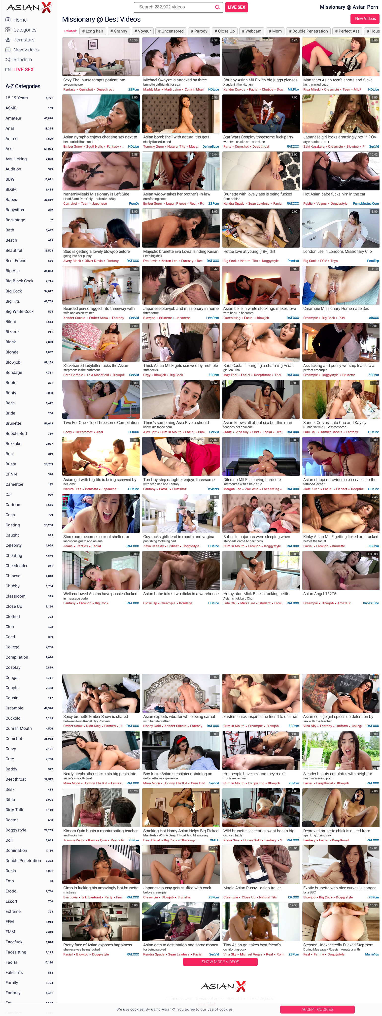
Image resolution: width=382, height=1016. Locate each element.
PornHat (293, 261)
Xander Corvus (234, 89)
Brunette (13, 423)
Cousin (11, 698)
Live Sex (23, 69)
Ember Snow (73, 146)
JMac (228, 432)
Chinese (12, 575)
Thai (277, 375)
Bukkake (13, 443)
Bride (10, 413)
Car (8, 494)
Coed (10, 637)
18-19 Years (16, 97)
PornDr (134, 203)
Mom (276, 31)
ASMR (11, 108)
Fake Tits (14, 972)
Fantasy (13, 992)
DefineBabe (211, 146)
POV (365, 146)
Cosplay (13, 667)
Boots (10, 382)
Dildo (10, 799)
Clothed (12, 616)
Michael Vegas (251, 954)
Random (22, 60)
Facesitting (15, 952)
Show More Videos (220, 961)
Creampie (14, 708)
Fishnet (341, 489)
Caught (12, 535)
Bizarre (12, 331)
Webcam (253, 31)
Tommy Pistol (74, 840)
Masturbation (198, 146)
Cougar (12, 677)
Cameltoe (14, 484)
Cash (10, 514)
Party (227, 146)
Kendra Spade (234, 203)
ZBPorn (133, 89)
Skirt (255, 432)
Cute (9, 759)
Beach (11, 240)
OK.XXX (293, 897)
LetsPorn (212, 318)
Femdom (122, 897)
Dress (10, 870)
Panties (82, 546)
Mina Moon (72, 783)
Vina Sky (242, 432)
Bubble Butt (16, 433)
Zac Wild (251, 489)
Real (193, 203)
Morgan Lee (232, 489)
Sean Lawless (258, 203)
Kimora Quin (97, 840)
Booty (10, 392)
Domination (16, 850)
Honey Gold (152, 726)
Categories (24, 30)
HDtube (213, 89)
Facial (11, 962)
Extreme (13, 911)
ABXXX (374, 318)
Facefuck (13, 942)
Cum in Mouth (18, 728)
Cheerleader (16, 565)
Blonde (11, 352)
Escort (11, 901)
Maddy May (152, 89)
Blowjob (13, 362)
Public (308, 203)
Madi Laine (172, 89)
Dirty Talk (14, 809)
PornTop (373, 261)
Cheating (13, 555)
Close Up (13, 606)
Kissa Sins (232, 840)
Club (9, 626)
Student (265, 603)
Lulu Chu (310, 432)
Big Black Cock (19, 281)
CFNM (11, 474)
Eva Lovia (150, 261)
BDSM (11, 189)
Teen (346, 89)
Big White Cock (19, 311)
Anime (11, 138)
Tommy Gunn (154, 146)
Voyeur (144, 31)
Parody (200, 31)
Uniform (342, 726)
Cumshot (13, 738)
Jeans (68, 546)
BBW (9, 179)
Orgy (147, 375)
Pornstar (91, 489)
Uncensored (172, 31)
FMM (10, 931)
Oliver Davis (94, 261)
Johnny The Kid (95, 783)
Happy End (256, 783)
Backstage (15, 220)
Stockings (188, 840)
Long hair (94, 31)
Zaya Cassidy (154, 546)
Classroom (15, 596)
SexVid (374, 146)
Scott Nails (94, 146)
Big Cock (13, 291)
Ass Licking (16, 159)
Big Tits (12, 301)
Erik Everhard (91, 897)
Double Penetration (23, 860)
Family (11, 982)
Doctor (11, 820)
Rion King (93, 726)
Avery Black (72, 261)
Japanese (99, 203)
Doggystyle (15, 830)
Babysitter (14, 209)
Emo (9, 881)
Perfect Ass (349, 31)
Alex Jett (150, 432)
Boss (10, 403)
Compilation (16, 657)
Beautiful (13, 250)
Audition (13, 169)
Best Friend (16, 260)
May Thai (230, 375)
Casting (12, 525)
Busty (10, 464)
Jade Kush (311, 489)
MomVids (372, 954)
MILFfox (293, 89)
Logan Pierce (176, 203)
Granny (120, 31)
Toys (334, 261)
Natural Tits (176, 146)
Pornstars (24, 40)
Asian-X (28, 7)
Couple (11, 687)
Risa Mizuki (312, 89)
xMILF (214, 840)
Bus (9, 453)
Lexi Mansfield (98, 375)
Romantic (283, 954)
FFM (9, 921)
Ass (8, 148)
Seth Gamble (73, 375)
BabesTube (371, 603)
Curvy (10, 748)
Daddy (11, 769)
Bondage (13, 372)
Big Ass (12, 270)
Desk (9, 789)
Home (20, 20)
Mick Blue (247, 603)
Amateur (13, 118)
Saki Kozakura (314, 146)
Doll (9, 840)
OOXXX (133, 432)
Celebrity (13, 545)
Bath (9, 230)
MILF (357, 89)
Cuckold (13, 718)
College (12, 647)
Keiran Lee (169, 261)
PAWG (163, 489)
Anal (9, 128)
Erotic (10, 891)
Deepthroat (15, 779)
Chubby (12, 586)
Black (10, 342)
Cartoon (12, 504)
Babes (11, 199)
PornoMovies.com (366, 203)
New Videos (26, 50)
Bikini (10, 321)
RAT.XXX (293, 146)
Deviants (213, 489)
